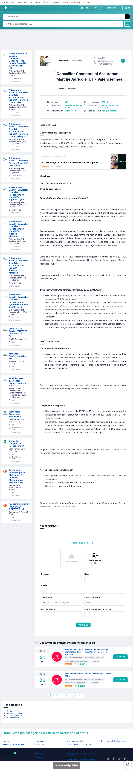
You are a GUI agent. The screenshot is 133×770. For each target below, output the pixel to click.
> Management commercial (79, 744)
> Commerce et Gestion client (112, 741)
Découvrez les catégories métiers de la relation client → (45, 733)
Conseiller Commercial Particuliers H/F (17, 443)
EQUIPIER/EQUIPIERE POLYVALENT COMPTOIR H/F (19, 507)
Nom (86, 574)
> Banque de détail (75, 741)
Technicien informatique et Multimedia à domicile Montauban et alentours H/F (17, 476)
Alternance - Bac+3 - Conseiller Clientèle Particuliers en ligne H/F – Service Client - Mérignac (18, 130)
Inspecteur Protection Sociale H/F (15, 414)
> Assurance (40, 741)
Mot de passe (48, 609)
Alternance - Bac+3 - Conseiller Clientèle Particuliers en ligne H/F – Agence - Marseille (18, 265)
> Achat (6, 741)
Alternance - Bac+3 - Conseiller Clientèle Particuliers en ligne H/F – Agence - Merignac (18, 229)
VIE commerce (13, 718)
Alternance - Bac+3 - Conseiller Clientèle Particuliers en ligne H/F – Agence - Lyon (18, 193)
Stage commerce (14, 711)
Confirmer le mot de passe (97, 609)
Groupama (62, 60)
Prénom (45, 574)
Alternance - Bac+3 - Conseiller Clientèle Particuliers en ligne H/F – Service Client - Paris (18, 300)
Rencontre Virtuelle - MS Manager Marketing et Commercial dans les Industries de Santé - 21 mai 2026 (87, 652)
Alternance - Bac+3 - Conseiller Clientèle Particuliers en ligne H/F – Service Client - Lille (18, 96)
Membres (39, 753)
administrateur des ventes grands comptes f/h (17, 382)
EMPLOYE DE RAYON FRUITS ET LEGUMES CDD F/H (18, 332)
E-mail (44, 586)
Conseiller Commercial (67, 88)
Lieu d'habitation (92, 597)
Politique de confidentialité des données (81, 754)
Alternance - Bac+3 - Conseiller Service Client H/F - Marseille (18, 162)
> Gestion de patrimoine (13, 744)
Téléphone (46, 597)
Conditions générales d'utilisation (82, 760)
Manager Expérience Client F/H (18, 356)
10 (79, 696)
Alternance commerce (16, 713)
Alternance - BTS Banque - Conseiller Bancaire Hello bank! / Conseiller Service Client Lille (18, 60)
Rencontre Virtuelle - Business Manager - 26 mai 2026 (88, 674)
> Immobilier (40, 744)
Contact (38, 758)
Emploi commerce (14, 715)
